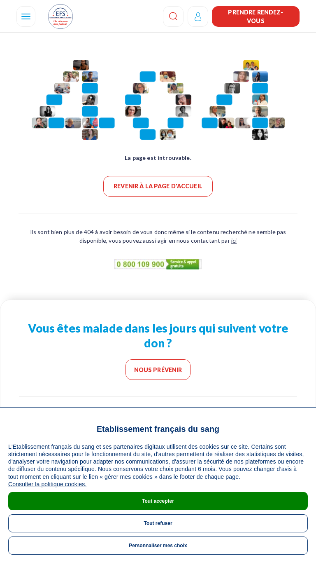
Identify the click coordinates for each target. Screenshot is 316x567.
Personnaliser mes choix (158, 545)
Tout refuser (158, 523)
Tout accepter (158, 501)
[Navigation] (25, 16)
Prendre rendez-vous (255, 16)
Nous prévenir (158, 369)
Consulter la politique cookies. (47, 484)
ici (234, 240)
